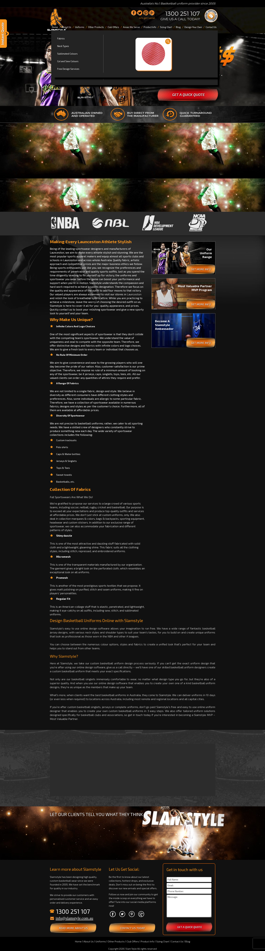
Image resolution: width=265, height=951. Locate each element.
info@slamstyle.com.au (74, 918)
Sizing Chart (162, 941)
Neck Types (63, 46)
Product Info (147, 941)
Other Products (116, 941)
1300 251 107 (182, 13)
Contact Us (177, 941)
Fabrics (61, 38)
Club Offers (133, 941)
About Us (88, 941)
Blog (187, 941)
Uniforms (101, 941)
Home (78, 941)
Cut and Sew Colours (67, 61)
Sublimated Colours (67, 53)
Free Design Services (68, 68)
